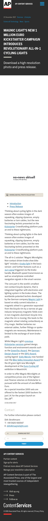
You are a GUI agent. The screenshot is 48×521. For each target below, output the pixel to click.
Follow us (13, 499)
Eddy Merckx (25, 356)
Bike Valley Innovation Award (26, 359)
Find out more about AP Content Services (21, 466)
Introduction (15, 203)
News (21, 21)
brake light (25, 263)
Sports (27, 21)
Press (11, 495)
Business (20, 17)
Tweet (24, 444)
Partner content (10, 458)
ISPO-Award (30, 353)
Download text (24, 433)
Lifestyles (27, 17)
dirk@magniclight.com (17, 426)
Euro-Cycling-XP (31, 366)
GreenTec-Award (19, 350)
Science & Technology (11, 21)
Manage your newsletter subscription (19, 469)
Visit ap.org (14, 491)
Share (24, 438)
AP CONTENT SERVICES (14, 454)
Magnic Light (34, 299)
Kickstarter (10, 226)
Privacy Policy (39, 511)
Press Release (16, 206)
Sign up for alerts (11, 462)
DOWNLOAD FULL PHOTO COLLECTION (22, 195)
